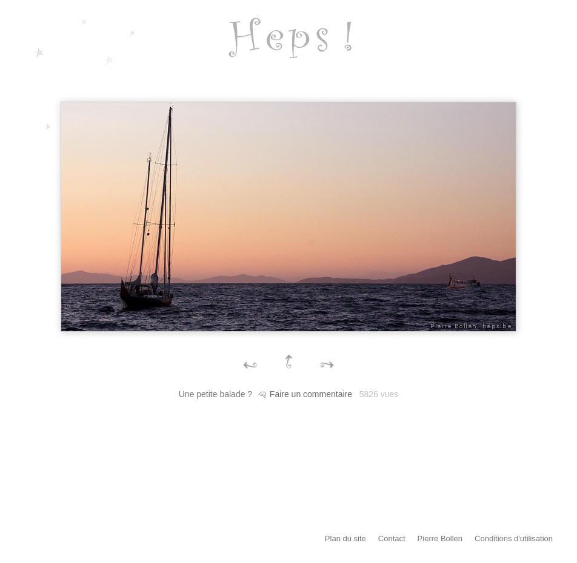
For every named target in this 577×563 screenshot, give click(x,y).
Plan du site (345, 538)
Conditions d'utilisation (514, 538)
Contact (391, 538)
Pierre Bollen (440, 538)
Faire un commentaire (311, 394)
